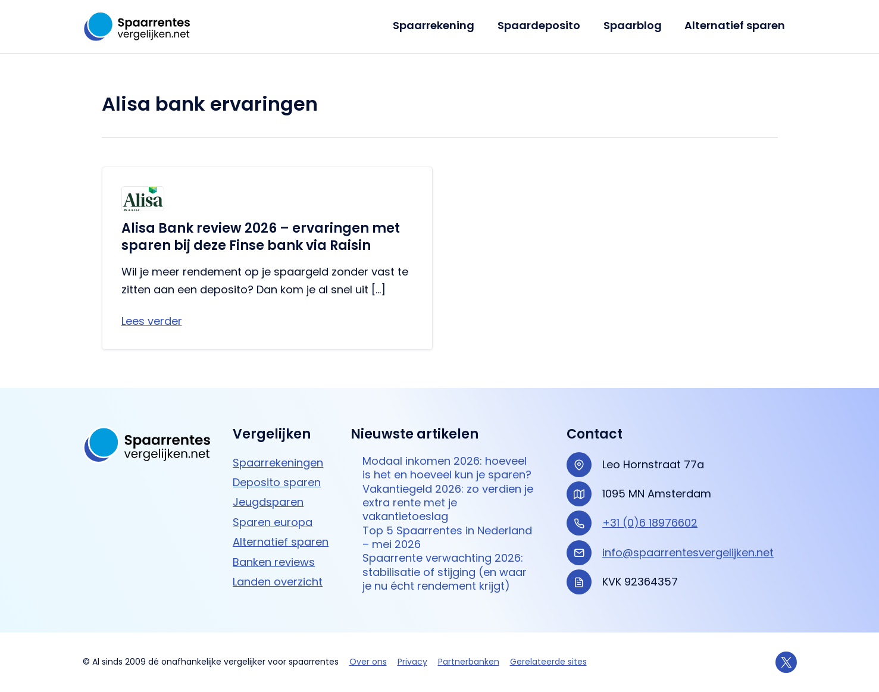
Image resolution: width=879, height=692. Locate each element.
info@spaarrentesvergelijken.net (688, 552)
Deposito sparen (277, 482)
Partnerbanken (468, 662)
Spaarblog (635, 25)
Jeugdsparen (268, 501)
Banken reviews (274, 562)
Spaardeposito (543, 25)
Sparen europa (272, 522)
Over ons (368, 662)
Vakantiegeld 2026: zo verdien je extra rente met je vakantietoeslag (447, 503)
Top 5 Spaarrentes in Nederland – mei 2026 (447, 538)
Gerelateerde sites (548, 662)
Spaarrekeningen (278, 462)
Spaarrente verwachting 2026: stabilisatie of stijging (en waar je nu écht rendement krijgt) (444, 572)
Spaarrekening (439, 25)
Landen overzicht (278, 581)
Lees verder (151, 321)
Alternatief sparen (736, 25)
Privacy (412, 662)
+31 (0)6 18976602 (649, 522)
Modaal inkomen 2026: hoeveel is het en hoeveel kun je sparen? (446, 468)
